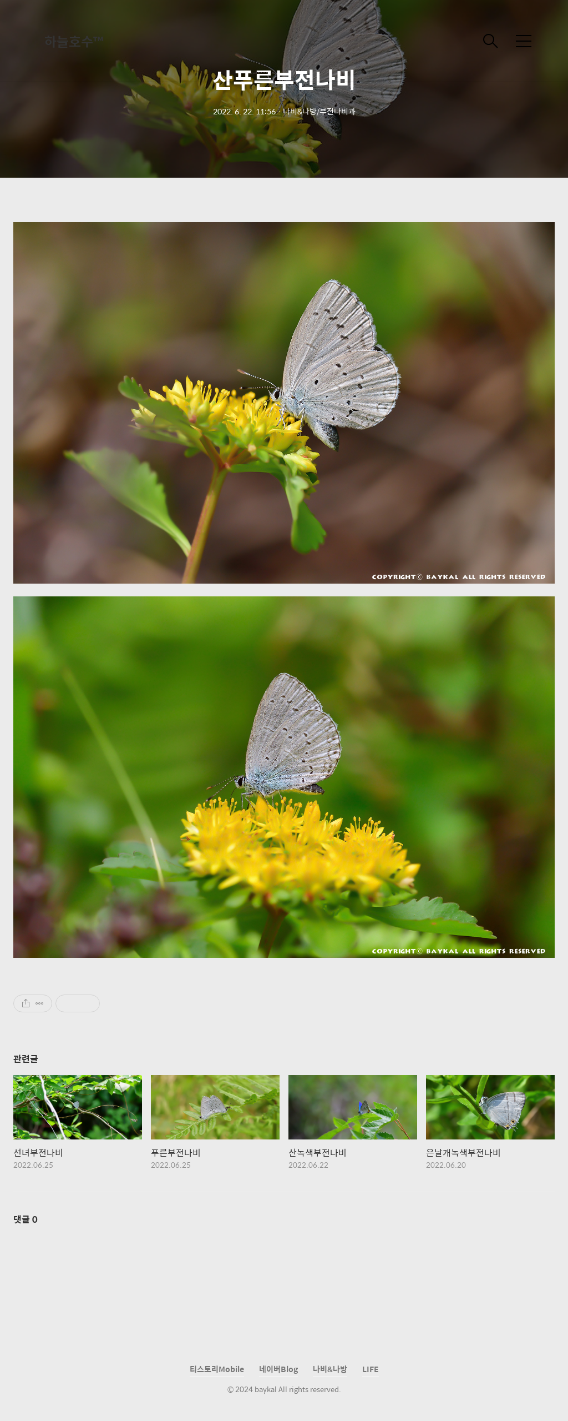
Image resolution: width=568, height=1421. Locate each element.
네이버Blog (278, 1369)
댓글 (25, 1219)
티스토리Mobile (217, 1369)
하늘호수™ (73, 41)
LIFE (370, 1369)
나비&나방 (330, 1369)
